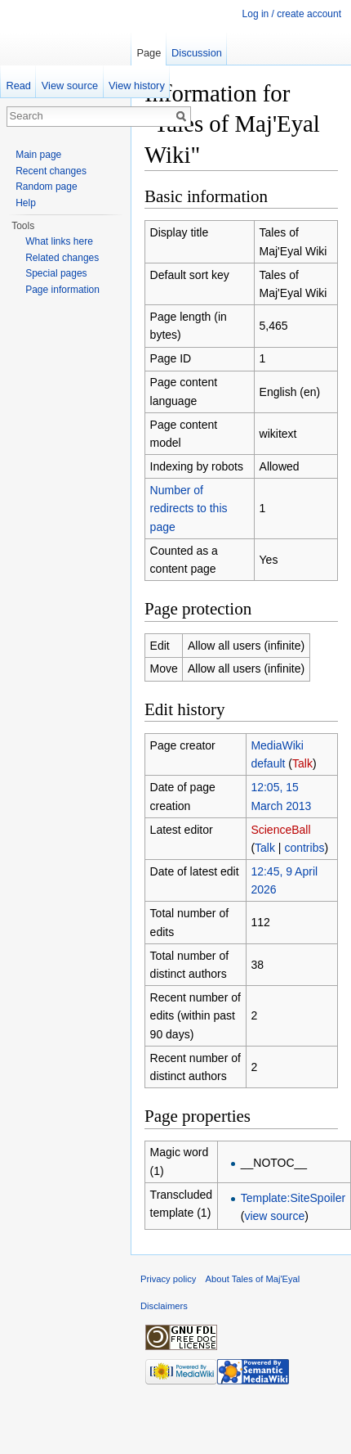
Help (26, 203)
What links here (59, 241)
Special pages (56, 273)
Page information (62, 289)
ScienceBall (280, 829)
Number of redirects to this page (189, 508)
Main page (38, 154)
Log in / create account (291, 14)
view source (274, 1215)
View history (137, 85)
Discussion (196, 53)
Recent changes (51, 171)
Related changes (62, 257)
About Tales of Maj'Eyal (253, 1279)
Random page (46, 186)
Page (148, 53)
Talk (302, 763)
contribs (304, 847)
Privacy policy (168, 1279)
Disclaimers (164, 1306)
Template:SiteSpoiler (293, 1197)
